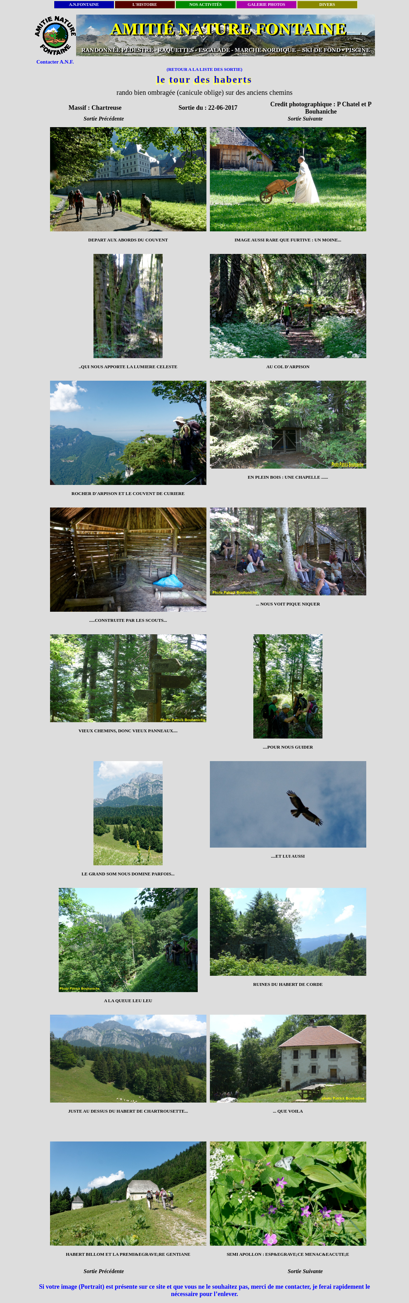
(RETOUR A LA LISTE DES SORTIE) (205, 69)
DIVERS (327, 4)
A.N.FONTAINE (84, 4)
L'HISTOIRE (144, 4)
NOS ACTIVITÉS (205, 4)
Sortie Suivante (305, 119)
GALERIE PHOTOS (266, 4)
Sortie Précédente (104, 119)
